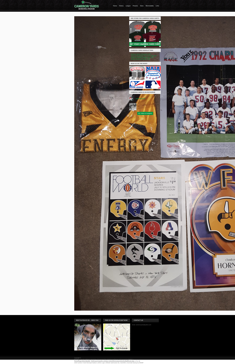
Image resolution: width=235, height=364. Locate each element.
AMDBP (141, 362)
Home (115, 6)
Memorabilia (150, 6)
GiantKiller (123, 362)
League (128, 6)
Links (157, 6)
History (121, 6)
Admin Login (101, 362)
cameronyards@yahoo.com (143, 324)
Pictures (135, 6)
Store (141, 6)
